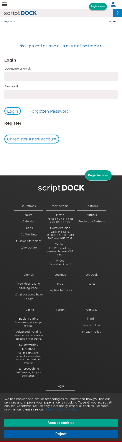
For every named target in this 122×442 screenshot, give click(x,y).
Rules (92, 283)
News (29, 215)
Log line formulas (60, 290)
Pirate (60, 218)
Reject (61, 434)
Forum (60, 309)
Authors (92, 215)
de (109, 21)
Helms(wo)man (60, 233)
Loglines (60, 274)
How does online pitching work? (28, 286)
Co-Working (28, 234)
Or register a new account (32, 139)
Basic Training (28, 322)
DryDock (9, 21)
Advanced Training (28, 335)
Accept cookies (61, 423)
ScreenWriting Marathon (28, 353)
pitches (29, 274)
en (115, 21)
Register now (98, 6)
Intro (60, 283)
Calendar (29, 221)
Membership (60, 206)
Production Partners (91, 221)
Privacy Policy (91, 331)
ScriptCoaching (28, 372)
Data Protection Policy (61, 409)
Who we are (29, 247)
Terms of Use (92, 325)
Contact (91, 309)
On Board (92, 206)
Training (28, 309)
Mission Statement (28, 241)
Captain (60, 249)
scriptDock (28, 206)
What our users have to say (29, 296)
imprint (92, 318)
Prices (29, 228)
